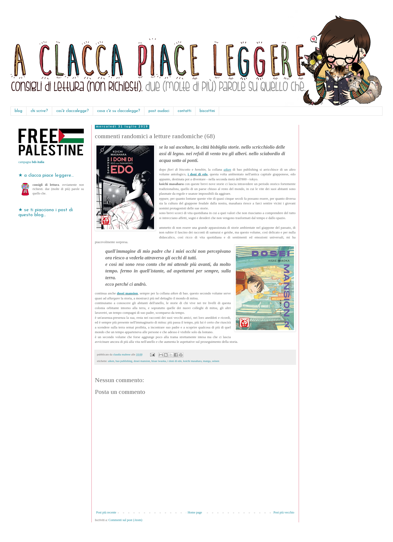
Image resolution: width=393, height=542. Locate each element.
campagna (31, 162)
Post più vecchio (284, 512)
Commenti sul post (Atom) (125, 520)
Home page (195, 512)
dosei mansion (127, 293)
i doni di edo (198, 174)
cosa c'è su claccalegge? (118, 111)
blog (18, 111)
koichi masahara (192, 360)
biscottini (207, 111)
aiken (227, 169)
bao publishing (124, 360)
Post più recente (106, 512)
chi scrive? (39, 111)
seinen (215, 360)
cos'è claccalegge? (72, 111)
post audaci (159, 111)
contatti (184, 111)
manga (207, 360)
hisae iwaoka (158, 360)
